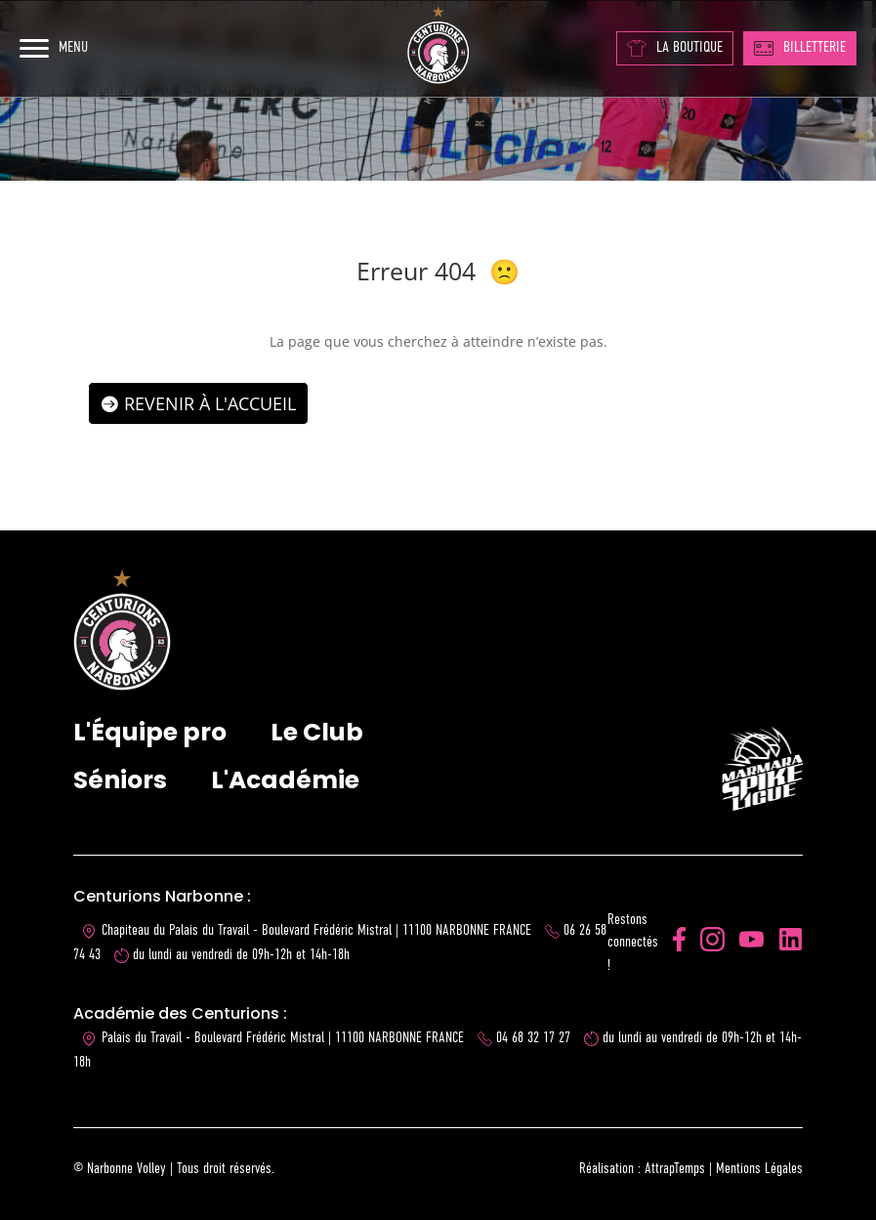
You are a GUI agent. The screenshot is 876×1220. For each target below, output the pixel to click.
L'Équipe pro (150, 732)
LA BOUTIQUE (675, 48)
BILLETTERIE (800, 48)
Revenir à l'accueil (210, 403)
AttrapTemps (675, 1168)
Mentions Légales (759, 1168)
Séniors (120, 780)
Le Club (317, 732)
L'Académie (285, 780)
